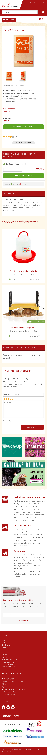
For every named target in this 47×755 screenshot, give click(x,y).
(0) (41, 19)
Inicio (3, 640)
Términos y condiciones (10, 659)
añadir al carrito (23, 176)
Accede (4, 655)
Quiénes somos (7, 647)
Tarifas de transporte (24, 143)
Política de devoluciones (10, 664)
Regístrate (5, 657)
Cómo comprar (7, 650)
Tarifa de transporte (8, 667)
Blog (3, 642)
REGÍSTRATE (41, 2)
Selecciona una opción (23, 127)
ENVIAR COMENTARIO (32, 427)
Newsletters (6, 645)
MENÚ (41, 6)
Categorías (9, 20)
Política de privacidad (9, 662)
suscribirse (23, 620)
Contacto (5, 652)
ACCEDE (33, 2)
